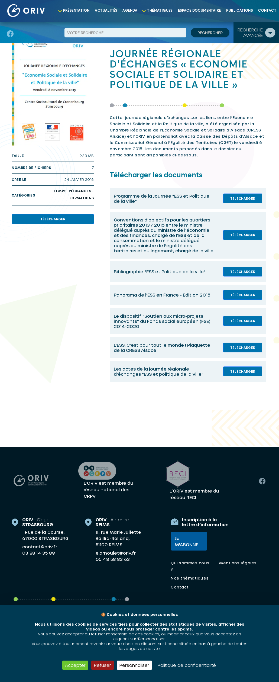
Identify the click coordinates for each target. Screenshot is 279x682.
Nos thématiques (190, 578)
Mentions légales (238, 563)
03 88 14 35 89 (38, 553)
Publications (239, 10)
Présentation (76, 10)
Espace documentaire (199, 10)
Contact (267, 10)
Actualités (106, 10)
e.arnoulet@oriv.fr (116, 552)
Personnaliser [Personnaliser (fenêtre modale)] (134, 665)
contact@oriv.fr (39, 546)
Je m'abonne (186, 541)
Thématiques (159, 10)
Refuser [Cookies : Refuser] (102, 665)
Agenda (129, 10)
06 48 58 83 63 (113, 559)
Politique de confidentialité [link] (187, 665)
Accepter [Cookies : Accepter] (75, 665)
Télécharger (52, 219)
